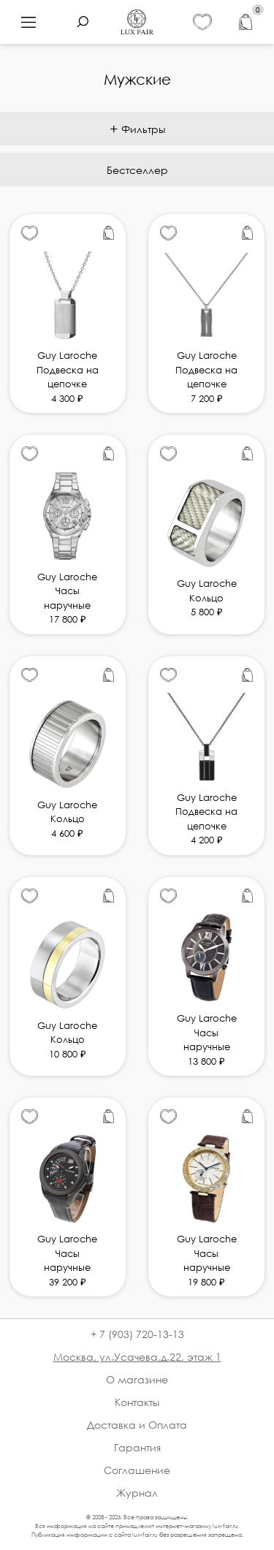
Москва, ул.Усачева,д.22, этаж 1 (137, 1356)
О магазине (137, 1379)
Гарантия (137, 1447)
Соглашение (137, 1470)
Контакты (137, 1402)
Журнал (137, 1492)
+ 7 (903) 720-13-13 (137, 1334)
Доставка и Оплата (137, 1424)
